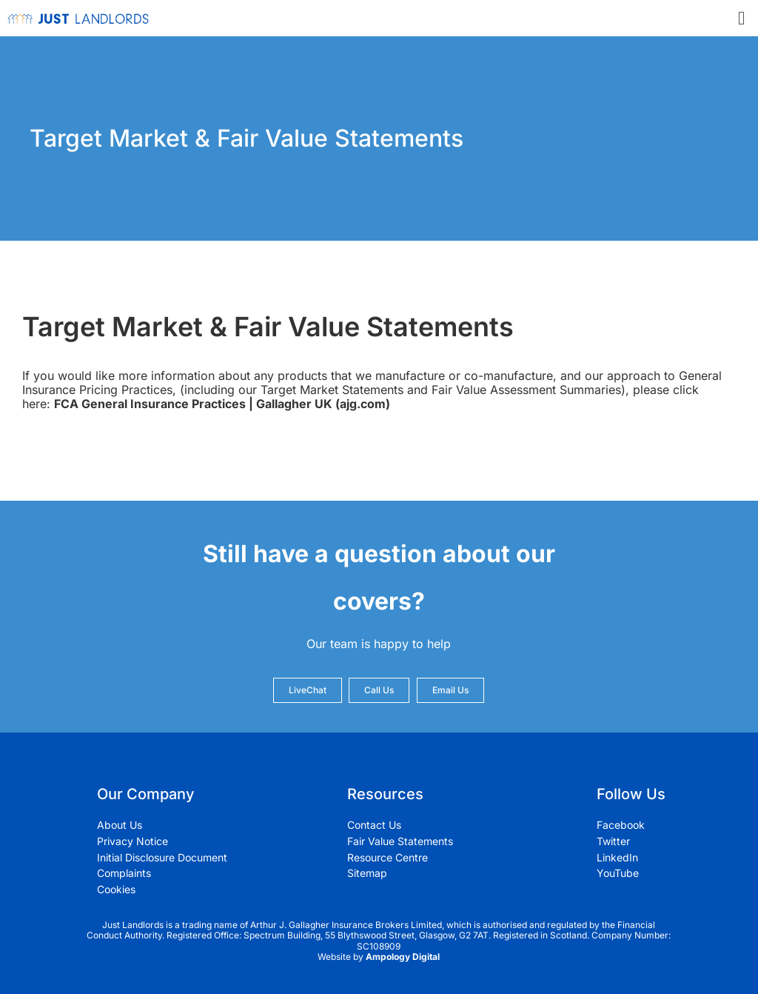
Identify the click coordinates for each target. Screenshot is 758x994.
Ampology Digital (403, 956)
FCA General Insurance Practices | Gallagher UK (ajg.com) (222, 403)
